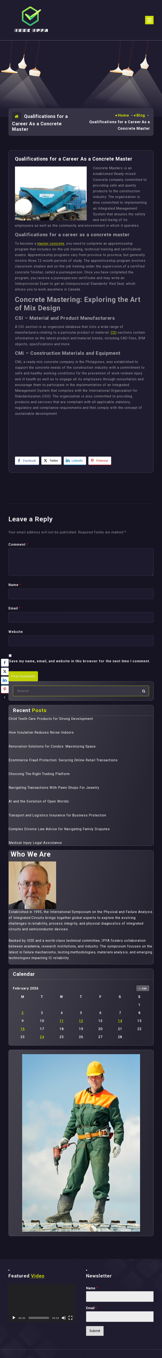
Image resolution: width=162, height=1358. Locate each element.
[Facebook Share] (27, 461)
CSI (114, 332)
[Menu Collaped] (149, 20)
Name (92, 1288)
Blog (140, 115)
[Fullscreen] (70, 1318)
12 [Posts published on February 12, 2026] (81, 1021)
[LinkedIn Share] (75, 461)
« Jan (143, 988)
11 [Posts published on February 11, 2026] (61, 1021)
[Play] (14, 1318)
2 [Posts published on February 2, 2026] (23, 1013)
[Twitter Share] (51, 461)
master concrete (50, 244)
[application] (42, 1303)
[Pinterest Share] (99, 461)
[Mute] (64, 1318)
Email (91, 1308)
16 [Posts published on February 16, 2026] (22, 1029)
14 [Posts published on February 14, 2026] (120, 1021)
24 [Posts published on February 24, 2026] (42, 1037)
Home (123, 115)
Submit (94, 1331)
